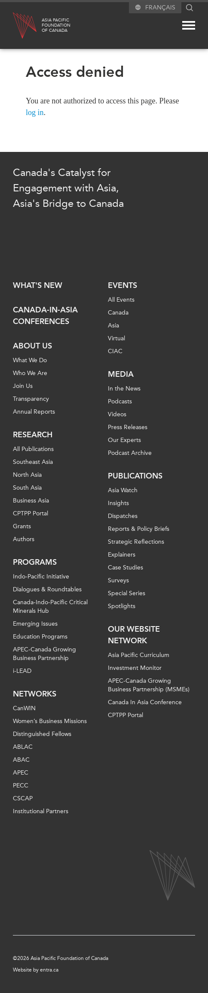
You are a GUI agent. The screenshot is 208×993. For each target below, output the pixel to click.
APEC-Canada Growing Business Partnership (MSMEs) (149, 685)
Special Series (126, 593)
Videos (117, 414)
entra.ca (49, 970)
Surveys (118, 580)
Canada (118, 312)
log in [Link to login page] (35, 112)
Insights (118, 503)
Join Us (23, 386)
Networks (34, 694)
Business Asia (31, 500)
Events (122, 285)
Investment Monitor (135, 668)
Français (160, 7)
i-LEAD (22, 671)
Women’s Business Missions (50, 721)
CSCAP (23, 798)
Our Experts (124, 440)
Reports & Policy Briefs (138, 529)
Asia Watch (123, 490)
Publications (135, 476)
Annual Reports (34, 411)
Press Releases (127, 427)
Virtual (116, 338)
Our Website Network (134, 634)
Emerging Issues (35, 623)
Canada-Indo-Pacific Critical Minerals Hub (50, 607)
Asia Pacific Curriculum (138, 655)
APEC (20, 772)
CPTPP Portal (30, 513)
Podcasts (120, 401)
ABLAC (23, 747)
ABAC (21, 759)
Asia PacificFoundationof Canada (56, 25)
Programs (35, 562)
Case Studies (125, 567)
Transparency (31, 399)
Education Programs (40, 636)
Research (32, 434)
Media (121, 374)
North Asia (27, 474)
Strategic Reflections (136, 541)
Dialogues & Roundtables (47, 589)
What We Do (30, 360)
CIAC (115, 351)
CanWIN (24, 708)
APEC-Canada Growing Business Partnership (44, 654)
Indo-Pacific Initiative (41, 576)
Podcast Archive (130, 453)
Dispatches (123, 516)
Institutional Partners (40, 811)
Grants (22, 526)
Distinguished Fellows (42, 734)
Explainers (121, 554)
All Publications (33, 449)
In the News (124, 388)
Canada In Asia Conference (145, 702)
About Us (32, 346)
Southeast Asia (33, 462)
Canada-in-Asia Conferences (45, 315)
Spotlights (121, 606)
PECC (20, 785)
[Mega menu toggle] (188, 25)
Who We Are (30, 373)
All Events (121, 299)
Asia (113, 325)
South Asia (27, 487)
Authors (23, 539)
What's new (37, 285)
